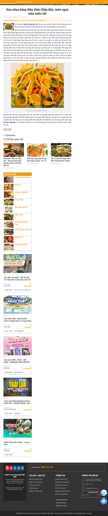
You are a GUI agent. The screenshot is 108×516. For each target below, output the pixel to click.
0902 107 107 (89, 484)
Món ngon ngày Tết (21, 207)
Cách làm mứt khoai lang (21, 223)
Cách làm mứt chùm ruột (23, 230)
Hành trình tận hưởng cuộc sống (8, 3)
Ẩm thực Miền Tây (23, 17)
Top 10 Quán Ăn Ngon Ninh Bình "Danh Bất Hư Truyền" (60, 159)
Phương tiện (7, 284)
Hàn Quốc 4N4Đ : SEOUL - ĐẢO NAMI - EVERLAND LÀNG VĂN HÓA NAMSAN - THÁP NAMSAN (17, 362)
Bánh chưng (19, 215)
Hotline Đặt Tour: (36, 467)
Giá (30, 284)
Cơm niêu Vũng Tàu (21, 192)
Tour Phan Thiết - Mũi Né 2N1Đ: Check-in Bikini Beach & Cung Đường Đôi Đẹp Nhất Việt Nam (17, 321)
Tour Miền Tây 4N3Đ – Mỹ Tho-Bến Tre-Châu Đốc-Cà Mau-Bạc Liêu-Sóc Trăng (17, 279)
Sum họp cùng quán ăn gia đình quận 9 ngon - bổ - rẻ (36, 159)
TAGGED (7, 129)
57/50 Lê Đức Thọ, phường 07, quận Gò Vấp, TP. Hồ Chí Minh (94, 479)
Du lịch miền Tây (9, 115)
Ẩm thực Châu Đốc (13, 17)
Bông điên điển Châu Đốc (62, 43)
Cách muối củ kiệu (21, 245)
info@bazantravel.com (92, 488)
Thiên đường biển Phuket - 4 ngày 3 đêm (17, 443)
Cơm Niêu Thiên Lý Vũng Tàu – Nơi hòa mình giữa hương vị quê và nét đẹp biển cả (12, 161)
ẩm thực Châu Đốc (9, 122)
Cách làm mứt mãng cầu (23, 177)
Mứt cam (18, 185)
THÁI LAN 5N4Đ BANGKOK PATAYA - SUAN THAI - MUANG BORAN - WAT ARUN (17, 403)
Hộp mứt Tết (19, 237)
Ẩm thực (6, 17)
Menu (106, 1)
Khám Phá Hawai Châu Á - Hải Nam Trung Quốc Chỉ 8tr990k (24, 20)
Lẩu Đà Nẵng (19, 200)
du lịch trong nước (31, 30)
